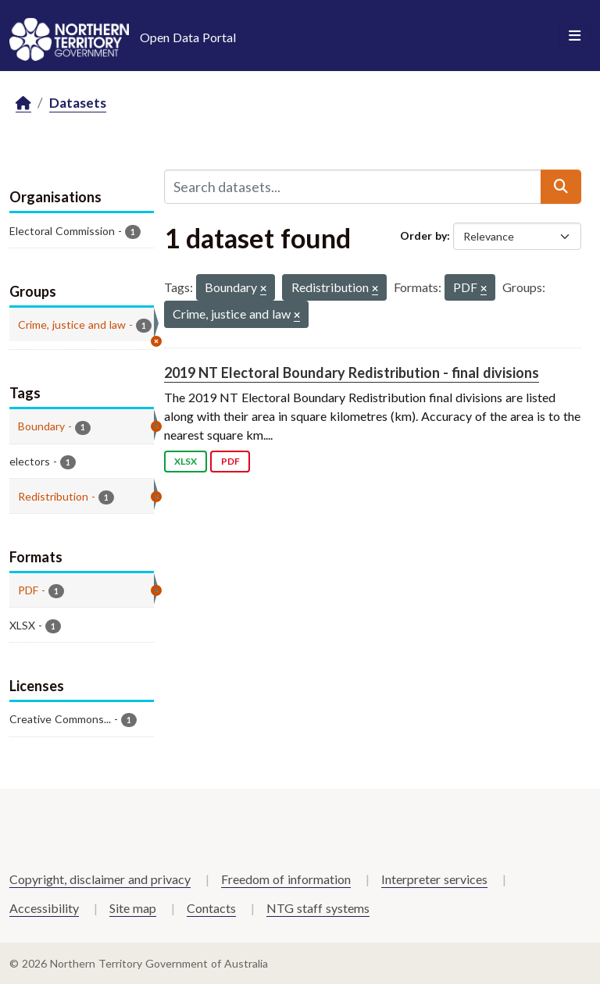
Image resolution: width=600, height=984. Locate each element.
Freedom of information (286, 879)
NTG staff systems (318, 907)
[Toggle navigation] (575, 36)
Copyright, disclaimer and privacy (100, 879)
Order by (423, 235)
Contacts (211, 907)
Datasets (77, 102)
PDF (230, 461)
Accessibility (44, 907)
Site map (132, 907)
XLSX (185, 461)
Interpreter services (434, 879)
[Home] (23, 103)
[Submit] (561, 186)
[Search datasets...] (352, 186)
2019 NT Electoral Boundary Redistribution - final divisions (351, 372)
